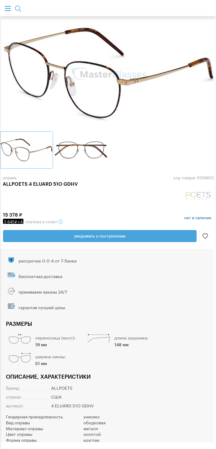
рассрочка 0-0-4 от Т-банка (48, 260)
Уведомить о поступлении (99, 235)
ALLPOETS (61, 387)
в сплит (33, 221)
